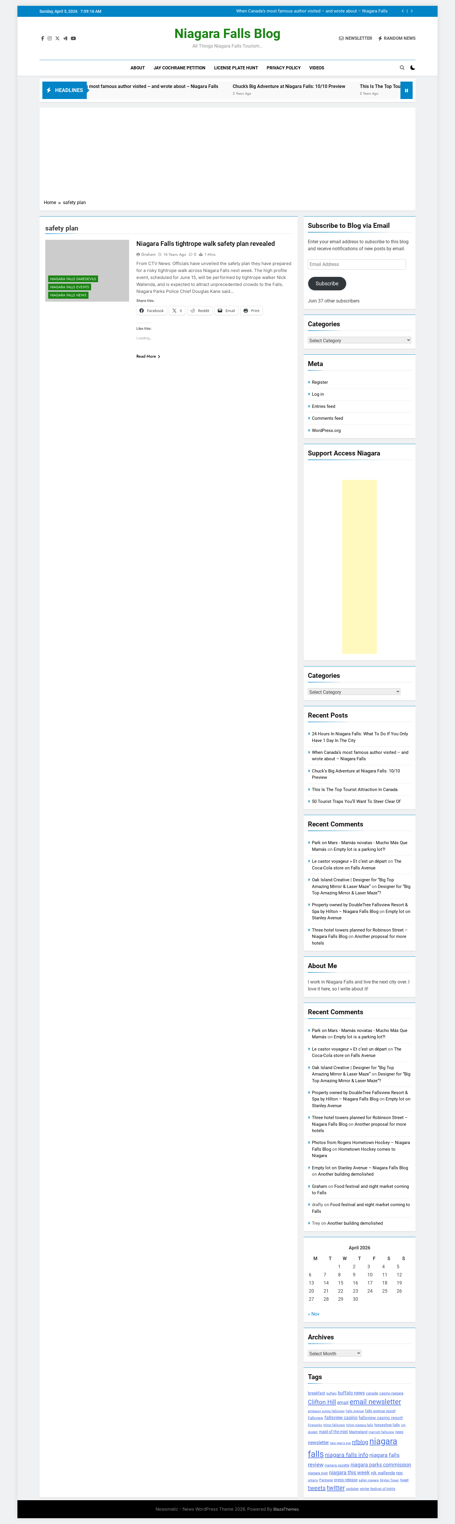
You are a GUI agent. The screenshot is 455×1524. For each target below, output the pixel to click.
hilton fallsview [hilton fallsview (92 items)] (334, 1425)
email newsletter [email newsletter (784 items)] (375, 1402)
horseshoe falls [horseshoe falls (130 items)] (387, 1425)
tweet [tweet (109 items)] (404, 1480)
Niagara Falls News (68, 295)
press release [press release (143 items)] (346, 1480)
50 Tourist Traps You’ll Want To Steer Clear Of (356, 801)
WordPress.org (326, 430)
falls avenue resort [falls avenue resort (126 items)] (380, 1411)
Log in (318, 394)
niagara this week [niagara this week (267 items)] (349, 1473)
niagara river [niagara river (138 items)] (318, 1473)
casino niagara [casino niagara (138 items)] (391, 1393)
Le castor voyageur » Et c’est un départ (349, 861)
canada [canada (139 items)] (372, 1393)
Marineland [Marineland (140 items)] (358, 1432)
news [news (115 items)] (399, 1432)
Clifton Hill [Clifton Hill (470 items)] (322, 1402)
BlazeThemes (286, 1509)
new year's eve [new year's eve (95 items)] (340, 1443)
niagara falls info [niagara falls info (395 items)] (346, 1454)
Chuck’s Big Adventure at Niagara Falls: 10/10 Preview (310, 86)
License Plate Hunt (236, 68)
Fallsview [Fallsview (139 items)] (315, 1418)
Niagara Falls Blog (227, 33)
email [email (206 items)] (343, 1402)
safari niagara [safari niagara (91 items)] (369, 1480)
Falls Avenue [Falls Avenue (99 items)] (355, 1411)
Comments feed (327, 418)
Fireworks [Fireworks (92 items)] (315, 1425)
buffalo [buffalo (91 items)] (331, 1393)
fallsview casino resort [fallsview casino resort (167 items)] (381, 1417)
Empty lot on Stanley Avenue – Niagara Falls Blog (360, 1167)
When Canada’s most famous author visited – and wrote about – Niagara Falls (312, 11)
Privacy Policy (284, 68)
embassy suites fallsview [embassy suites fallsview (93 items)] (326, 1411)
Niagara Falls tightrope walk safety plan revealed (205, 243)
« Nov (313, 1314)
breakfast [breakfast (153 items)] (316, 1393)
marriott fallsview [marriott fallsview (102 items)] (381, 1432)
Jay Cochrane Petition (179, 68)
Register (320, 382)
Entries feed (323, 406)
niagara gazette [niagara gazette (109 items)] (337, 1465)
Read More (148, 356)
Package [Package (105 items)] (326, 1480)
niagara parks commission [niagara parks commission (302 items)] (381, 1465)
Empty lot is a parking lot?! (359, 849)
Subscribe (327, 283)
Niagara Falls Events (69, 287)
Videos (316, 68)
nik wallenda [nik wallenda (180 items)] (383, 1473)
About (138, 68)
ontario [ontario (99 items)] (313, 1480)
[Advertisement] (227, 155)
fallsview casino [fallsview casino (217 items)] (341, 1417)
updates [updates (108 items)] (352, 1489)
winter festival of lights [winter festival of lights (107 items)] (377, 1489)
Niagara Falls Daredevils (73, 279)
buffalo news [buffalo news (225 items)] (351, 1393)
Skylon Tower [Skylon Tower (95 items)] (389, 1480)
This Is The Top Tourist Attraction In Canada (355, 789)
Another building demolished (345, 1174)
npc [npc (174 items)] (399, 1473)
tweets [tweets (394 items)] (317, 1488)
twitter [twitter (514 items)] (336, 1487)
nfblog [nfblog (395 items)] (360, 1442)
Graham (148, 254)
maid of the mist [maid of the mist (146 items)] (333, 1431)
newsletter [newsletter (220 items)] (318, 1442)
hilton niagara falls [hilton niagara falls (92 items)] (359, 1425)
